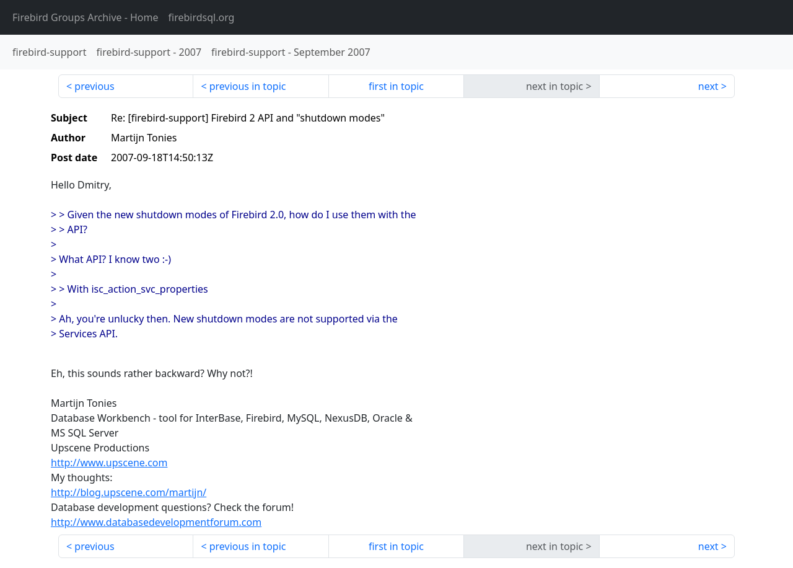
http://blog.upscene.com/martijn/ (128, 492)
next (708, 86)
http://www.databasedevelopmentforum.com (156, 522)
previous (94, 86)
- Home (85, 17)
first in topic (396, 86)
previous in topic (247, 86)
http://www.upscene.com (109, 462)
